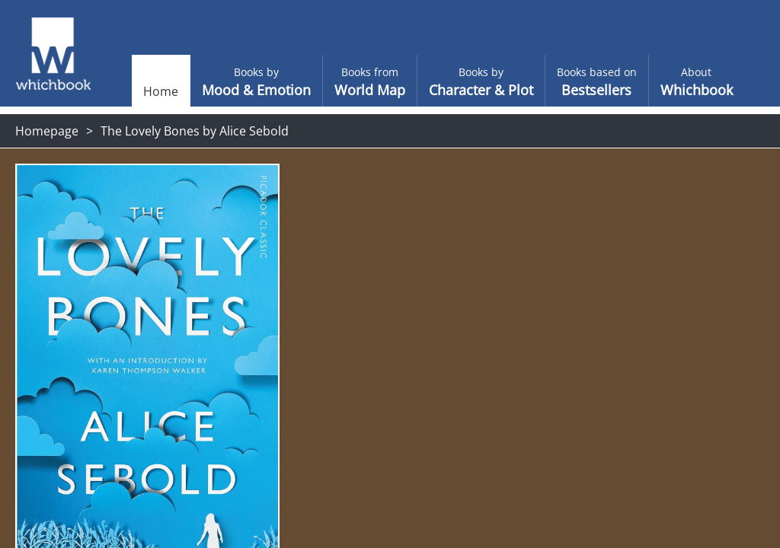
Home (134, 91)
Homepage (46, 131)
